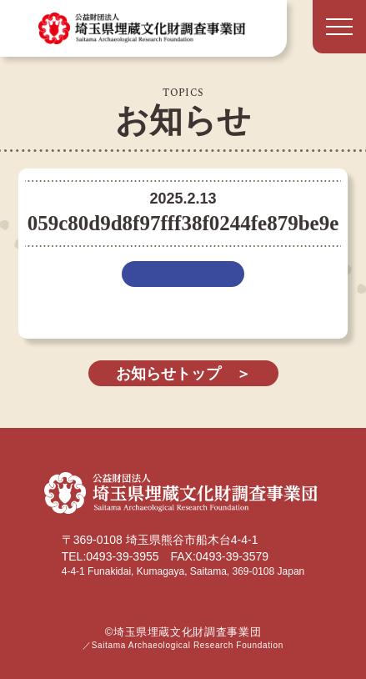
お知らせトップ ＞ (183, 373)
